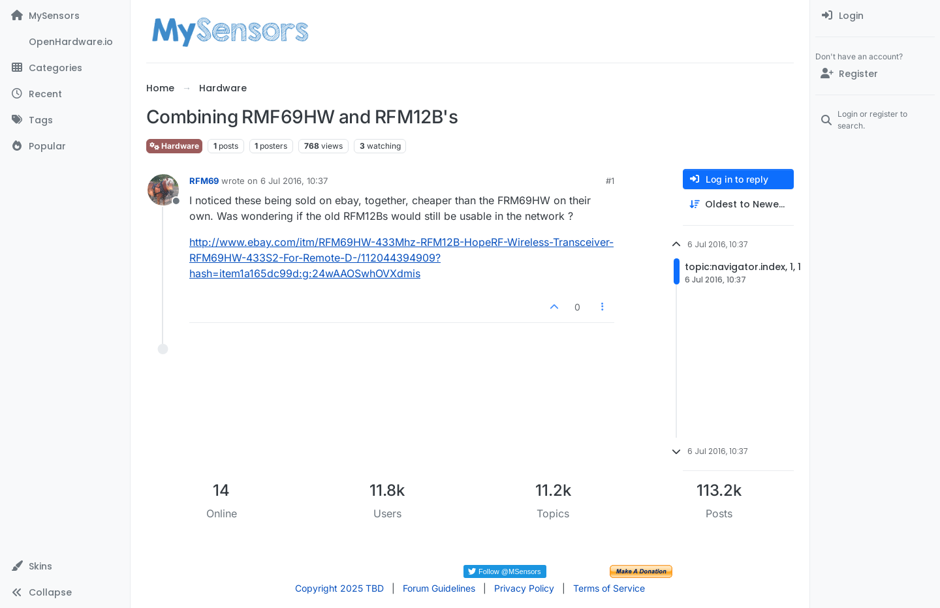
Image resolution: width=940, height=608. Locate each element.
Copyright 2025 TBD (339, 588)
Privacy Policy (524, 588)
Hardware (174, 146)
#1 (610, 180)
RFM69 (204, 180)
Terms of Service (609, 588)
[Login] (875, 15)
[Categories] (65, 67)
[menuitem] (875, 15)
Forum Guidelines (439, 588)
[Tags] (65, 120)
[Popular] (65, 146)
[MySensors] (65, 15)
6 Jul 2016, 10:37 (294, 180)
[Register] (875, 73)
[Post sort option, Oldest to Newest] (738, 204)
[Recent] (65, 94)
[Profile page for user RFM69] (163, 189)
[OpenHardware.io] (65, 41)
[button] (65, 566)
